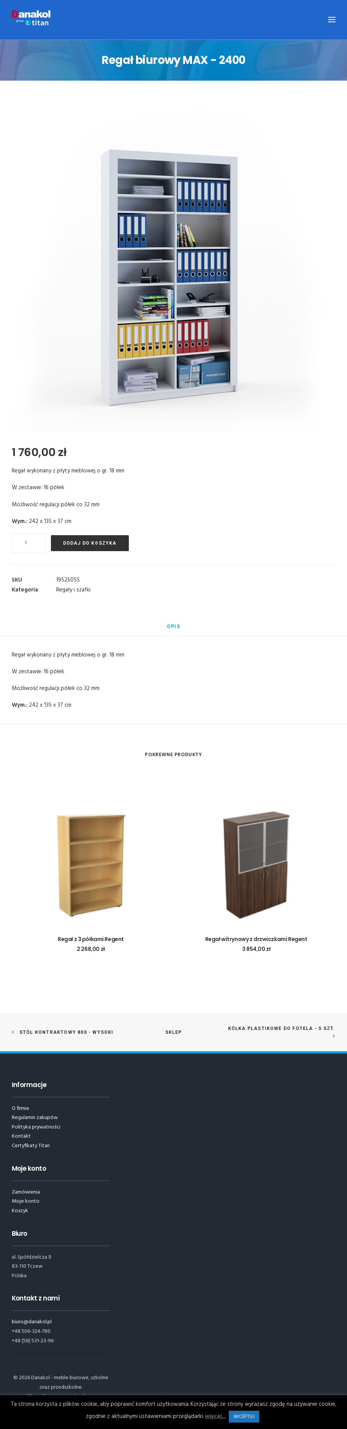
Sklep (173, 1032)
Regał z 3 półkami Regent (91, 939)
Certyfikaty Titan (31, 1145)
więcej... (215, 1416)
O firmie (20, 1108)
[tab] (173, 629)
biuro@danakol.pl (32, 1322)
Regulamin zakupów (35, 1117)
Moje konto (26, 1201)
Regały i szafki (73, 589)
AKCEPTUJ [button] (244, 1417)
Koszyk (20, 1210)
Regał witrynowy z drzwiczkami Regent (256, 939)
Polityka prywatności (36, 1127)
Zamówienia (26, 1192)
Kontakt (21, 1136)
